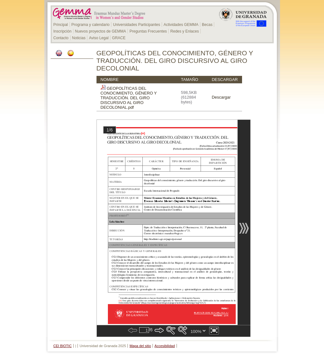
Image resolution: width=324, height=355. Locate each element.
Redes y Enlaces (184, 31)
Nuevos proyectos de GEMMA (100, 31)
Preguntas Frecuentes (148, 31)
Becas (207, 24)
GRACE (119, 38)
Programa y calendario (91, 24)
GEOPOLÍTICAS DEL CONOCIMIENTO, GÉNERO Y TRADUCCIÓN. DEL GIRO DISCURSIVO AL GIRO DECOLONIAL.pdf (129, 98)
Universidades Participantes (136, 24)
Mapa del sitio (140, 346)
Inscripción (62, 31)
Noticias (79, 38)
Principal (60, 24)
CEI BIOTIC (62, 346)
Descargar (221, 97)
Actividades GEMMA (181, 24)
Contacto (61, 38)
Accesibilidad (164, 346)
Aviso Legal (99, 38)
